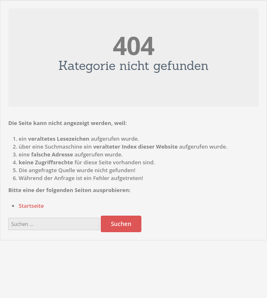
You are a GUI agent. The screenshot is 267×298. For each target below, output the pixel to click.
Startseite (31, 205)
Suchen (121, 224)
